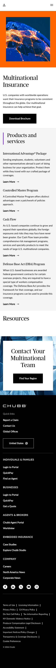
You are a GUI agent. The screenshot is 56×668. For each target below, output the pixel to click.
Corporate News (11, 578)
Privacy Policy (9, 610)
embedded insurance (18, 537)
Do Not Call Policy (11, 614)
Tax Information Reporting (35, 614)
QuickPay (8, 473)
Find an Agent (10, 479)
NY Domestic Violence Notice (16, 619)
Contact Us (9, 426)
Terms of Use (9, 605)
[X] (21, 587)
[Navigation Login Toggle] (4, 5)
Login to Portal (10, 467)
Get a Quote (9, 506)
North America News (14, 572)
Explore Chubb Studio (14, 550)
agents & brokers (15, 515)
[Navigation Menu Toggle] (51, 5)
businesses (10, 487)
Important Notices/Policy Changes (19, 632)
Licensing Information (29, 605)
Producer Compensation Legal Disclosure (22, 623)
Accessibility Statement (13, 628)
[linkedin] (13, 587)
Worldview (8, 528)
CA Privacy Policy (27, 610)
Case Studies (9, 544)
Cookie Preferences (12, 641)
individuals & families (18, 460)
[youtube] (29, 587)
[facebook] (5, 587)
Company (9, 559)
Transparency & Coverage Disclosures (20, 637)
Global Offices (10, 431)
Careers (7, 566)
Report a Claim (10, 420)
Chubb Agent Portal (13, 522)
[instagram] (36, 587)
